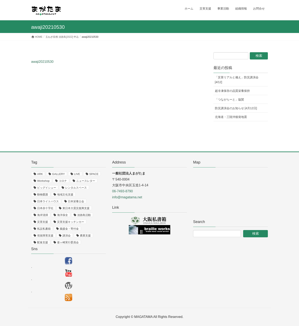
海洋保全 (62, 215)
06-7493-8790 (122, 191)
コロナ (63, 180)
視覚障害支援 (45, 235)
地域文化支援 (65, 194)
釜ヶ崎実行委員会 (68, 242)
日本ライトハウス (48, 201)
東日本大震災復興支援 (75, 208)
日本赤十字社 (45, 208)
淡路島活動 (84, 215)
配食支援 (42, 242)
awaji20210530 (42, 61)
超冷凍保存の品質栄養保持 (232, 90)
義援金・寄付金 (69, 228)
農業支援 (85, 235)
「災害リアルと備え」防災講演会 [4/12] (237, 80)
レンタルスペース (76, 187)
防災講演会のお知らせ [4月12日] (236, 108)
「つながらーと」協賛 (229, 99)
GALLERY (58, 174)
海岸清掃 (42, 215)
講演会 (66, 235)
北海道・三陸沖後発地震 (231, 117)
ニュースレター (85, 180)
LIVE (77, 174)
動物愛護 (42, 194)
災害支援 (42, 221)
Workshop (43, 180)
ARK (40, 174)
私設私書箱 (44, 228)
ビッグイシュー (46, 187)
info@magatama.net (127, 197)
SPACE (93, 174)
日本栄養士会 (76, 201)
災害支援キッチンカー (70, 221)
